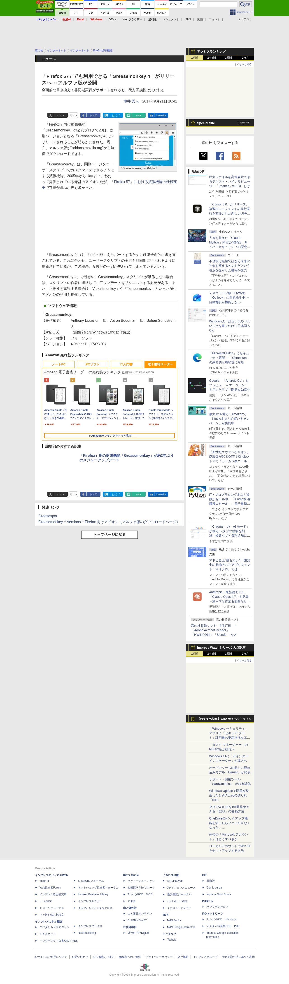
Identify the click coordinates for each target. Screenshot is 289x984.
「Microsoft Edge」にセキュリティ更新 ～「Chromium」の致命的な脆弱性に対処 (229, 357)
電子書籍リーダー (160, 364)
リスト (73, 115)
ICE (204, 875)
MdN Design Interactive (181, 927)
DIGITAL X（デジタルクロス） (96, 908)
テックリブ (169, 934)
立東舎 (132, 901)
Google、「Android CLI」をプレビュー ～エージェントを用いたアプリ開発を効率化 (229, 385)
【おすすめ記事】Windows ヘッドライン (224, 719)
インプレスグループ (205, 956)
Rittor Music (131, 875)
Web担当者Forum (50, 887)
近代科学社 (130, 927)
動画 (200, 19)
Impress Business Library (93, 894)
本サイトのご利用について (51, 956)
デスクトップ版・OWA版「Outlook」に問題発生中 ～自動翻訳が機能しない (229, 297)
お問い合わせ (80, 956)
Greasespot (47, 516)
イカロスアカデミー (179, 908)
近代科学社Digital (138, 932)
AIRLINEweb (175, 880)
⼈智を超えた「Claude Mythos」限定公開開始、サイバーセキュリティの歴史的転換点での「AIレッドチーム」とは (229, 247)
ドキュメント (171, 19)
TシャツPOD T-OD (140, 894)
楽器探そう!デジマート (141, 887)
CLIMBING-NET (137, 920)
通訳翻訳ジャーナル (179, 894)
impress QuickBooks (219, 894)
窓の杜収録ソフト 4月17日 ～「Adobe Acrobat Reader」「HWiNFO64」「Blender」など (214, 630)
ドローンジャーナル (52, 908)
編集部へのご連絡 (130, 956)
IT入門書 (126, 364)
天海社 (211, 880)
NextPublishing (87, 932)
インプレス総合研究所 (53, 894)
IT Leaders (46, 901)
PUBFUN (207, 901)
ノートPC (58, 364)
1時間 (194, 57)
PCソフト (92, 364)
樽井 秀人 (131, 101)
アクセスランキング (211, 51)
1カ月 (245, 57)
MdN (165, 914)
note (138, 115)
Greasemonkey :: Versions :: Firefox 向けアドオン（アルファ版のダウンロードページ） (109, 522)
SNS (188, 19)
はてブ (116, 115)
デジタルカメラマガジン (54, 927)
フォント (214, 19)
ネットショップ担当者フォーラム (98, 887)
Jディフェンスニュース (181, 887)
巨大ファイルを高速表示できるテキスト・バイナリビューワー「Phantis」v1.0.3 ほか (229, 181)
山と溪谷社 (130, 908)
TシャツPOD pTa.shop (221, 919)
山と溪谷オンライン (140, 913)
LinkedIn (161, 115)
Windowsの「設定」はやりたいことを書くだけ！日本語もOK (229, 325)
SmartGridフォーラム (91, 880)
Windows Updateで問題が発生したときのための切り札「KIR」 (229, 795)
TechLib (171, 939)
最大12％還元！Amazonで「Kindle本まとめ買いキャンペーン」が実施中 (229, 418)
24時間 (211, 57)
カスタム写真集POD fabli (223, 926)
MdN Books (174, 920)
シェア (93, 115)
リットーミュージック (141, 880)
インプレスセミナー (90, 901)
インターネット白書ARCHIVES (59, 940)
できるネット (48, 934)
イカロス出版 (171, 875)
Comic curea (214, 887)
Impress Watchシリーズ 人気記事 (221, 647)
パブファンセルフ (217, 906)
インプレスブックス (90, 926)
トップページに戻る (109, 534)
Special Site (206, 123)
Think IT (44, 880)
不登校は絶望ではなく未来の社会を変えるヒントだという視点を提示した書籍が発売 (229, 265)
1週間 (228, 57)
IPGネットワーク (212, 913)
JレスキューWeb (177, 901)
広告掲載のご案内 (103, 956)
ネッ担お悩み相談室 (52, 914)
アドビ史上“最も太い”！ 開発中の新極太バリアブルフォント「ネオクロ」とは (229, 564)
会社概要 (182, 956)
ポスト (60, 115)
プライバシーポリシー (159, 956)
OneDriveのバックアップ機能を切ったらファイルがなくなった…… (229, 823)
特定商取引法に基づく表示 (238, 956)
